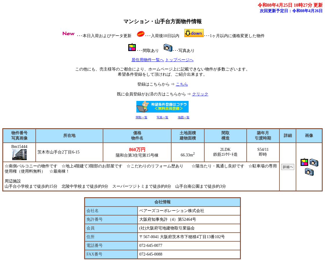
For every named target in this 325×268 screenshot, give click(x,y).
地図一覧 (183, 117)
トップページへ (179, 60)
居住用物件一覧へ (147, 60)
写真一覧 (162, 117)
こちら (182, 84)
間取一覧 (141, 117)
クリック (200, 94)
